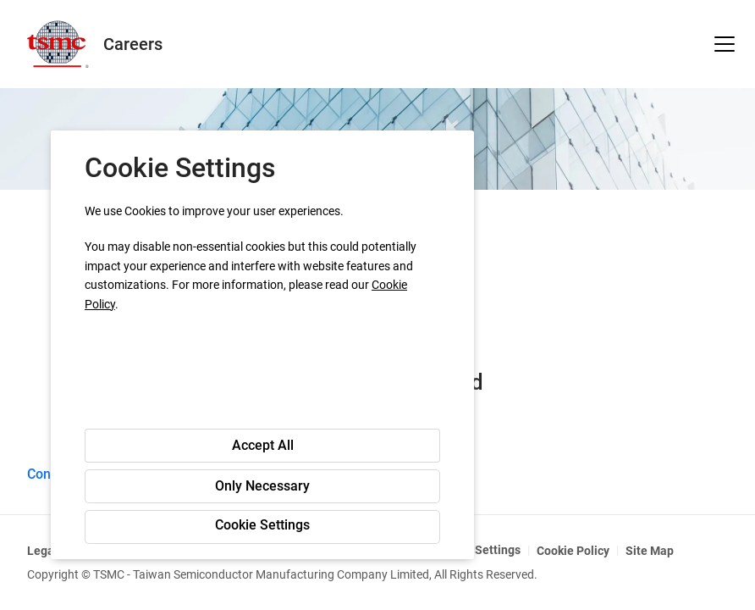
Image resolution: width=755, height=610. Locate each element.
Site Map (649, 550)
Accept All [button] (263, 445)
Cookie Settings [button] (262, 525)
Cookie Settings (478, 550)
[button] (724, 44)
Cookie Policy (573, 550)
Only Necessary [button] (262, 486)
